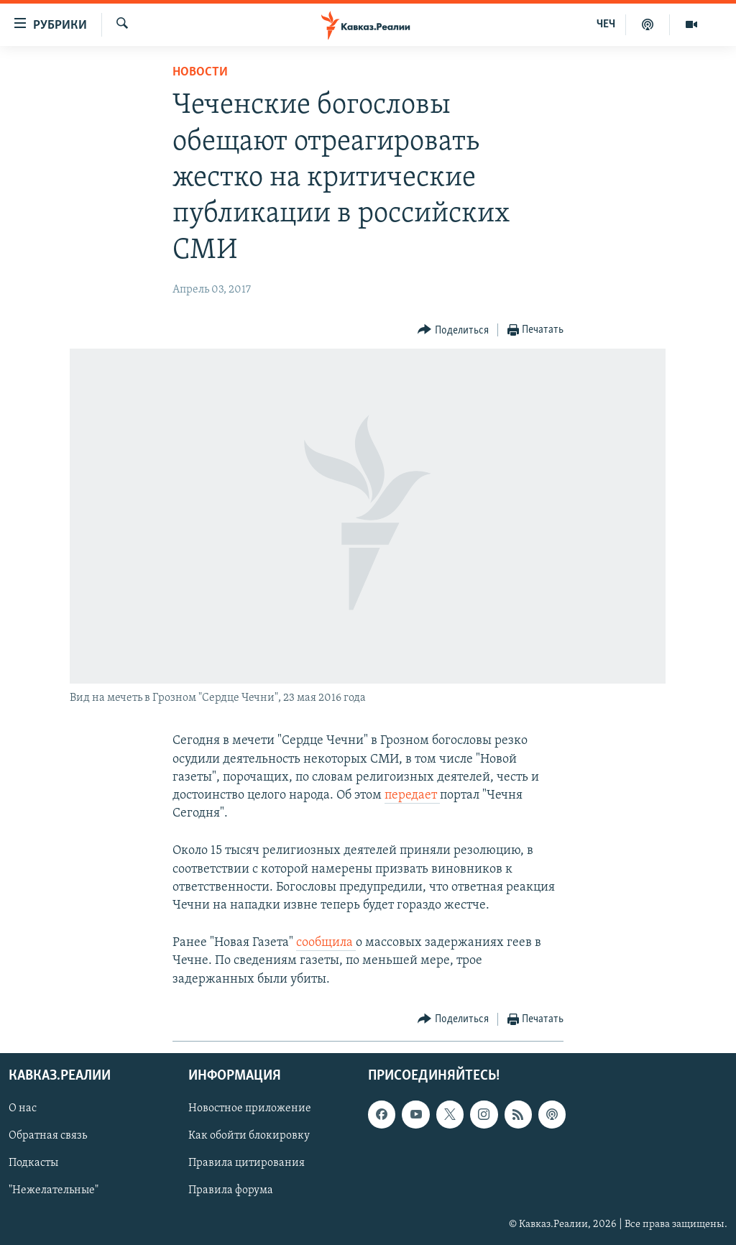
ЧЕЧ (606, 24)
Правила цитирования (246, 1163)
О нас (23, 1108)
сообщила (326, 943)
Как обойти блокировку (249, 1135)
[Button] (453, 330)
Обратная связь (48, 1135)
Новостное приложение (249, 1108)
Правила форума (230, 1190)
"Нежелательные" (53, 1190)
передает (412, 795)
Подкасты (33, 1163)
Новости (200, 72)
